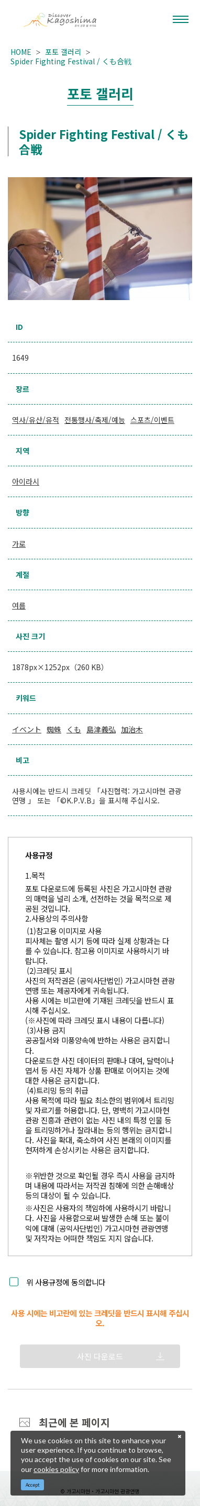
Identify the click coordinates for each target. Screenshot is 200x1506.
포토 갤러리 (63, 51)
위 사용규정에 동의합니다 (65, 1282)
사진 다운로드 (100, 1356)
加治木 (132, 729)
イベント (26, 729)
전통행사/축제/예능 (94, 419)
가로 (19, 543)
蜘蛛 (54, 729)
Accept (33, 1484)
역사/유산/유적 (35, 419)
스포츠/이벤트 (152, 419)
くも (73, 729)
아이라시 (25, 481)
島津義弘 (101, 729)
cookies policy (56, 1469)
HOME (20, 51)
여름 (19, 605)
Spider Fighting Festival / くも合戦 (70, 61)
